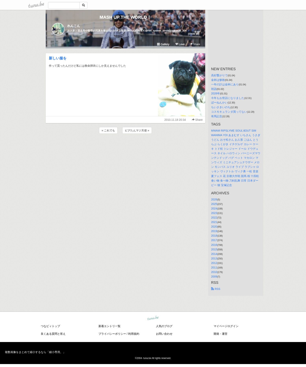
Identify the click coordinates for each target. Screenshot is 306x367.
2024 (214, 208)
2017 (214, 240)
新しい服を (58, 58)
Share (195, 44)
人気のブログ (164, 326)
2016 (214, 244)
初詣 (214, 88)
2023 (214, 213)
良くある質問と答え (53, 333)
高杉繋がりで (219, 75)
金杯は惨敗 (218, 79)
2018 (214, 235)
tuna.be (153, 318)
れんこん (73, 26)
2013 (214, 258)
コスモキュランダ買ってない (229, 111)
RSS (215, 288)
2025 (214, 204)
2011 (214, 267)
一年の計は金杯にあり (225, 84)
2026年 (215, 93)
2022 (214, 217)
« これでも (108, 130)
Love (180, 44)
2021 (214, 222)
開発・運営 (220, 333)
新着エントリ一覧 (109, 326)
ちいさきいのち (220, 107)
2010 (214, 272)
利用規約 (133, 333)
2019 (214, 231)
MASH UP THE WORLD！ (125, 17)
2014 (214, 253)
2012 (214, 263)
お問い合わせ (164, 333)
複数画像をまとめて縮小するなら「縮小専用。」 (35, 352)
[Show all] (193, 33)
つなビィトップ (50, 326)
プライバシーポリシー (112, 333)
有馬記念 (216, 116)
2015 (214, 249)
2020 (214, 226)
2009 (214, 276)
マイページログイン (226, 326)
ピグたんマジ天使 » (137, 130)
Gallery (163, 44)
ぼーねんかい (219, 102)
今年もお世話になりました (227, 98)
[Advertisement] (125, 145)
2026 (214, 199)
